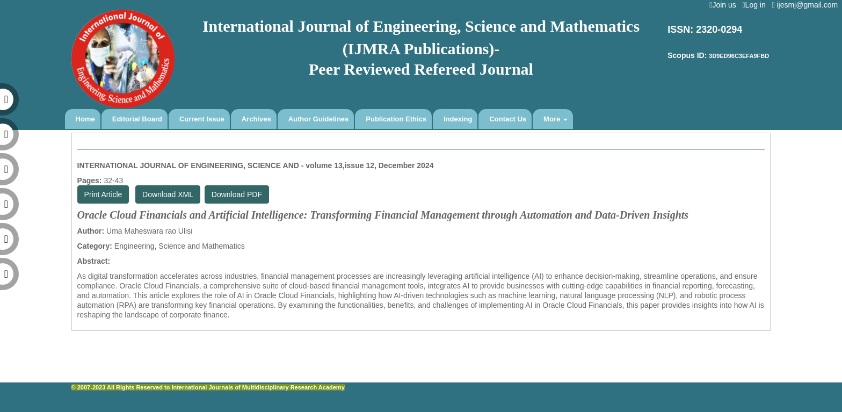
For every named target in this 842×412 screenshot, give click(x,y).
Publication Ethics (396, 119)
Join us (724, 5)
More (555, 119)
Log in (756, 5)
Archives (256, 119)
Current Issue (201, 119)
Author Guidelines (318, 119)
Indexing (458, 119)
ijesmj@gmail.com (807, 5)
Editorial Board (137, 119)
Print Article (103, 194)
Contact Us (507, 119)
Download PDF (237, 194)
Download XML (167, 194)
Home (85, 119)
